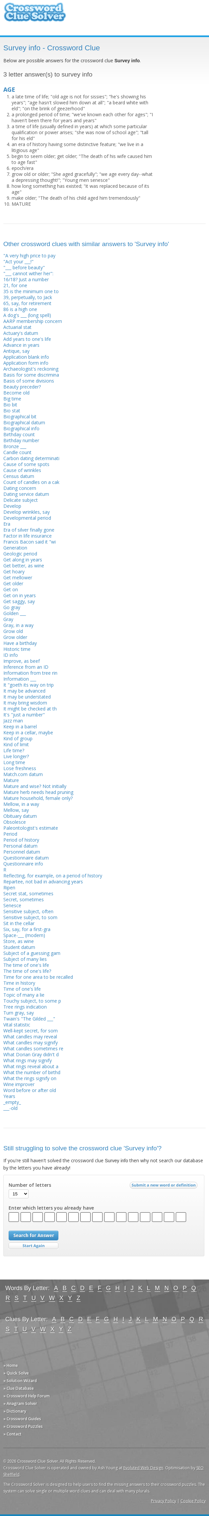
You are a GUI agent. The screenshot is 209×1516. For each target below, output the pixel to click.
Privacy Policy (163, 1501)
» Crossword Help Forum (26, 1396)
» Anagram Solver (20, 1403)
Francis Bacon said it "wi (29, 542)
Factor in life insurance (27, 536)
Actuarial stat (17, 327)
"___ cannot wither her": (28, 273)
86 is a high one (20, 309)
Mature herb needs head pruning (38, 792)
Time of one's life (22, 989)
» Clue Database (18, 1388)
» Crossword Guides (22, 1419)
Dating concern (19, 488)
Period (10, 834)
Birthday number (21, 440)
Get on (10, 589)
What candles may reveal (30, 1036)
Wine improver (19, 1084)
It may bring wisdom (25, 703)
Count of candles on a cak (31, 482)
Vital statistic (16, 1024)
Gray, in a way (18, 625)
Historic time (17, 649)
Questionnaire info (23, 864)
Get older (13, 583)
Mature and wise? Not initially (34, 786)
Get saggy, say (19, 601)
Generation (15, 548)
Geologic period (20, 553)
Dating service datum (26, 494)
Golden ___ (14, 613)
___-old (10, 1108)
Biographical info (21, 428)
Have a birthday (20, 643)
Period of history (21, 840)
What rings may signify (27, 1060)
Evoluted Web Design (143, 1468)
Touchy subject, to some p (32, 1001)
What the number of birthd (31, 1072)
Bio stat (11, 410)
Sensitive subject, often (28, 911)
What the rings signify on (29, 1078)
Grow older (15, 637)
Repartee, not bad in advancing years (43, 881)
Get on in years (19, 595)
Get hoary (14, 571)
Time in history (19, 983)
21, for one (15, 285)
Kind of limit (16, 744)
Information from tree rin (30, 673)
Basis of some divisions (28, 381)
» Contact (12, 1434)
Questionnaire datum (26, 858)
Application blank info (26, 357)
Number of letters (30, 1185)
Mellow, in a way (21, 804)
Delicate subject (20, 500)
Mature (11, 780)
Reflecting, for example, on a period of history (52, 875)
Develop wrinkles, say (26, 512)
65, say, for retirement (27, 303)
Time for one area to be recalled (38, 977)
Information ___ (19, 679)
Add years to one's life (27, 339)
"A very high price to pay (29, 255)
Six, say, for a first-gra (26, 929)
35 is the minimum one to (31, 291)
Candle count (17, 452)
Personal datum (20, 846)
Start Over (33, 1245)
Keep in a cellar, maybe (28, 732)
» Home (10, 1365)
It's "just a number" (24, 714)
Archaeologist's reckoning (30, 369)
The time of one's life (26, 965)
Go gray (11, 607)
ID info (10, 655)
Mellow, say (16, 810)
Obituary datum (20, 816)
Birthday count (19, 434)
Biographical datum (24, 422)
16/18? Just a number (26, 279)
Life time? (13, 750)
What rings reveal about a (30, 1066)
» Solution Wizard (20, 1381)
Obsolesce (14, 822)
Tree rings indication (25, 1007)
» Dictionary (14, 1411)
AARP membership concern (32, 321)
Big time (12, 398)
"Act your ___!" (18, 261)
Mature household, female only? (38, 798)
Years (9, 1096)
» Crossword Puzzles (23, 1426)
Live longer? (16, 756)
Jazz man (13, 720)
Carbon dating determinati (31, 458)
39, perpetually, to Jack (27, 297)
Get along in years (22, 559)
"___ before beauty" (24, 267)
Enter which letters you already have (51, 1208)
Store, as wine (18, 941)
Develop (12, 506)
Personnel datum (21, 852)
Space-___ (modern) (24, 935)
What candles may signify (30, 1042)
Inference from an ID (25, 667)
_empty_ (12, 1102)
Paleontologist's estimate (30, 828)
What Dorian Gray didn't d (31, 1054)
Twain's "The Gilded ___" (29, 1019)
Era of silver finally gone (28, 530)
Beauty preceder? (22, 387)
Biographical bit (19, 416)
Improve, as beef (21, 661)
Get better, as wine (23, 565)
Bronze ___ (14, 446)
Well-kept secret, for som (30, 1030)
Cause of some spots (26, 464)
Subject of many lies (25, 959)
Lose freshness (19, 768)
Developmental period (27, 518)
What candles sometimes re (33, 1048)
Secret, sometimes (23, 899)
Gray (8, 619)
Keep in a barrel (20, 726)
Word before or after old (29, 1090)
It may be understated (27, 697)
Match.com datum (23, 774)
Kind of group (18, 738)
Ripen (9, 887)
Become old (16, 393)
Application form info (25, 363)
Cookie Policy (193, 1501)
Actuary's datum (20, 333)
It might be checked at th (30, 709)
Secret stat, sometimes (28, 893)
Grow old (13, 631)
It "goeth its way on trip (28, 685)
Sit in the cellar (19, 923)
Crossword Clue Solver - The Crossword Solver (34, 15)
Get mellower (17, 577)
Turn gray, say (18, 1013)
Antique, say (16, 351)
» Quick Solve (16, 1373)
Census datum (18, 476)
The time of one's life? (27, 971)
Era (6, 524)
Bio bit (10, 404)
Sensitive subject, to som (30, 917)
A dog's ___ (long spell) (27, 315)
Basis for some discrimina (31, 375)
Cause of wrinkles (22, 470)
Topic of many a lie (23, 995)
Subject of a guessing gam (31, 953)
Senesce (12, 905)
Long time (14, 762)
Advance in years (21, 345)
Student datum (19, 947)
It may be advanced (24, 691)
